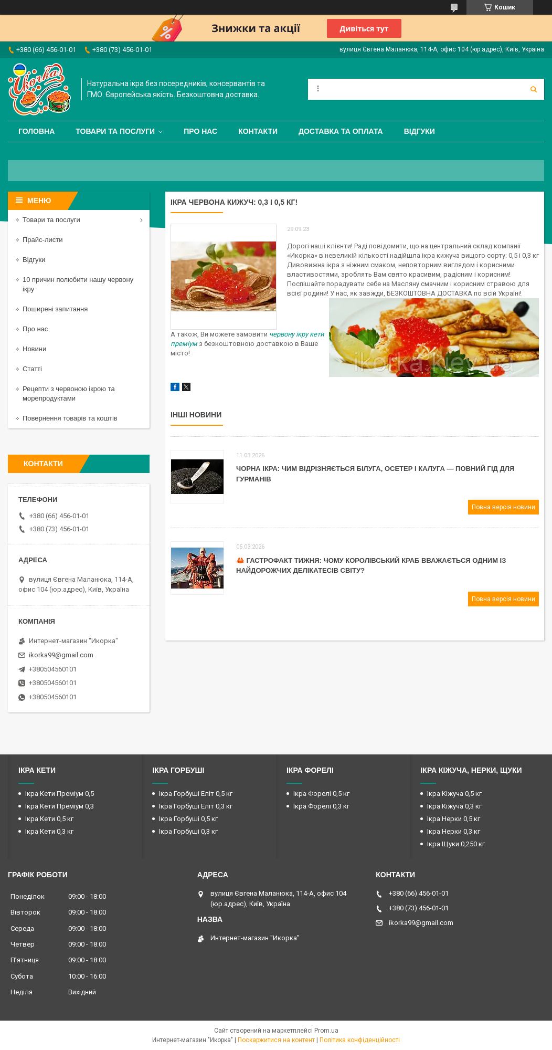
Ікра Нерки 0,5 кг (453, 819)
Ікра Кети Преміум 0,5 (59, 793)
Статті (32, 369)
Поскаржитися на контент (276, 1040)
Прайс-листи (42, 240)
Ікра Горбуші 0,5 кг (188, 819)
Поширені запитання (55, 309)
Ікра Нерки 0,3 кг (453, 831)
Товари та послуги (115, 131)
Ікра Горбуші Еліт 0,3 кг (195, 806)
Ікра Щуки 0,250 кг (456, 844)
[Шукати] (533, 89)
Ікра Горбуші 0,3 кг (188, 831)
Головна (36, 131)
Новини (34, 349)
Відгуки (419, 131)
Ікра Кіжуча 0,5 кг (454, 793)
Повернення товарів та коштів (70, 418)
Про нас (200, 131)
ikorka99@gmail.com (61, 655)
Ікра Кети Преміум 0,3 (59, 806)
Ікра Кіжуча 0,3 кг (454, 806)
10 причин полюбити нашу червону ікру (78, 284)
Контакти (258, 131)
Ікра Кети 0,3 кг (49, 831)
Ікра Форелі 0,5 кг (321, 793)
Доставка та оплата (341, 131)
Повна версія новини (503, 507)
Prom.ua (326, 1030)
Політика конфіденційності (360, 1040)
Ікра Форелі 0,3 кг (321, 806)
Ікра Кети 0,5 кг (49, 819)
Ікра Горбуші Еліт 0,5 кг (195, 793)
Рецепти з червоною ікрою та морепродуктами (69, 393)
